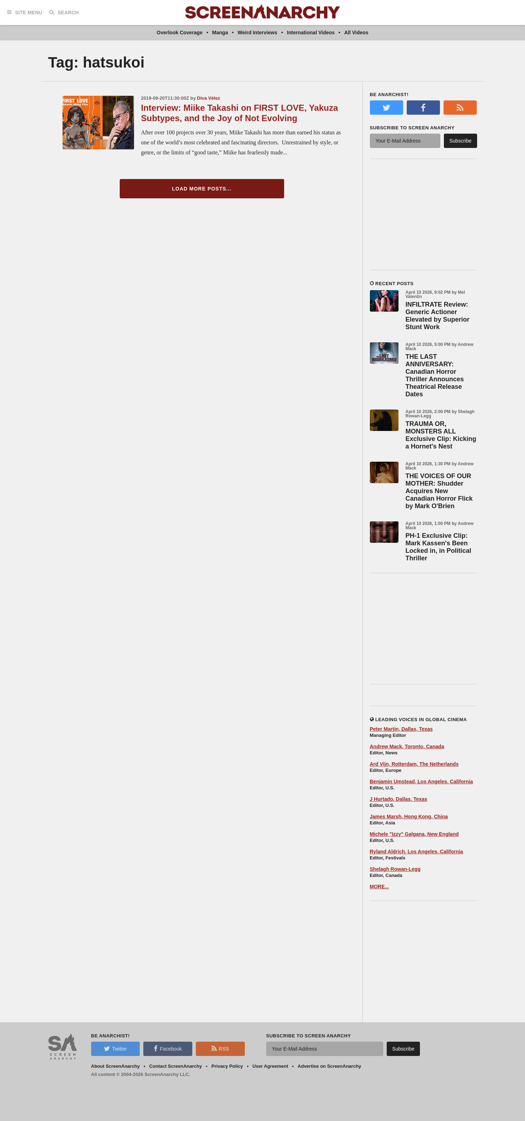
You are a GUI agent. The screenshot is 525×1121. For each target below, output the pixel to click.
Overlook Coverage (179, 32)
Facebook (168, 1048)
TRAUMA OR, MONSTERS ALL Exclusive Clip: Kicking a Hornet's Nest (441, 435)
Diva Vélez (208, 98)
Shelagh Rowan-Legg (395, 869)
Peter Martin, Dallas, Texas (401, 729)
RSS (220, 1048)
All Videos (356, 32)
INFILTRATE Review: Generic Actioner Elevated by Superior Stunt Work (438, 316)
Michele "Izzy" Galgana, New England (414, 834)
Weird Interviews (257, 32)
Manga (220, 32)
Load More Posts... (202, 189)
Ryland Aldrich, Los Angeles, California (416, 851)
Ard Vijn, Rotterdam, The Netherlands (414, 764)
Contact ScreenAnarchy (175, 1066)
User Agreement (270, 1066)
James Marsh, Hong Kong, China (409, 816)
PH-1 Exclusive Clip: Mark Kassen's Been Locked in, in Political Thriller (438, 547)
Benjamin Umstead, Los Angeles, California (421, 781)
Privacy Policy (227, 1066)
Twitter (115, 1048)
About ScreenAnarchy (115, 1066)
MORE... (379, 886)
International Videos (311, 32)
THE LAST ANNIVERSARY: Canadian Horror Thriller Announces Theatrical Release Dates (435, 375)
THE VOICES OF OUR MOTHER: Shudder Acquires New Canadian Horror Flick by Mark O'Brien (439, 491)
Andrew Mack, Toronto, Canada (407, 746)
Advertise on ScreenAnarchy (329, 1066)
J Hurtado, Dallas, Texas (398, 799)
